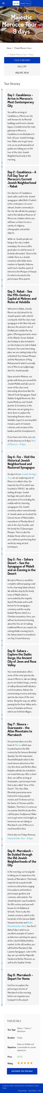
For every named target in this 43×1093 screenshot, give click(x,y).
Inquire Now (22, 72)
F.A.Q (39, 1091)
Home (9, 48)
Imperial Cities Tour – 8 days (20, 838)
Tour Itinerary (22, 60)
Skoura (18, 744)
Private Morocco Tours (22, 48)
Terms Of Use (32, 1091)
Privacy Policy (22, 1091)
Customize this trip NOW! (22, 1072)
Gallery (22, 66)
